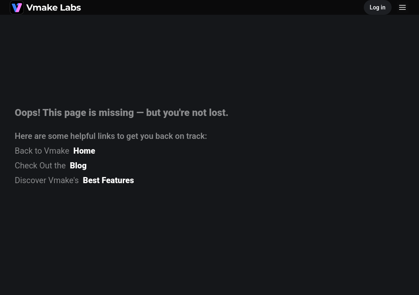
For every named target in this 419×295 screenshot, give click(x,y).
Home (84, 151)
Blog (78, 165)
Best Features (108, 180)
